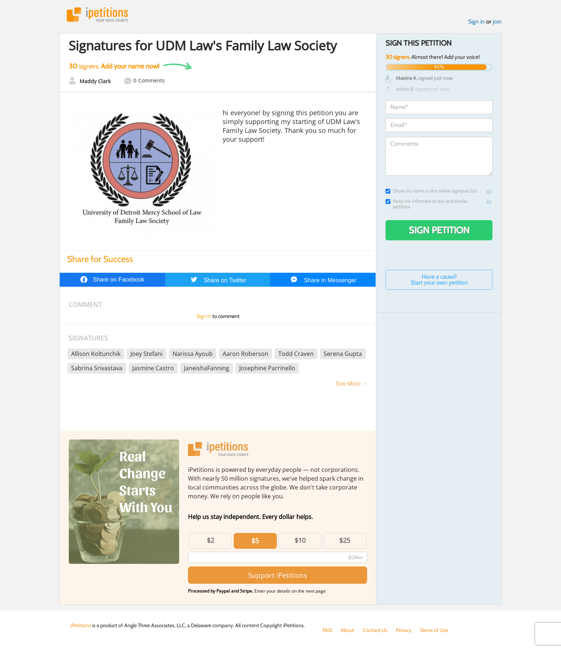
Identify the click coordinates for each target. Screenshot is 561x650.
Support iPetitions (277, 575)
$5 (255, 540)
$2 (210, 540)
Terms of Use (434, 630)
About (347, 630)
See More (348, 384)
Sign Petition (439, 230)
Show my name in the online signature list (431, 191)
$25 (344, 540)
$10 (300, 540)
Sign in (476, 21)
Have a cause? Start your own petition (439, 279)
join (497, 21)
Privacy (403, 630)
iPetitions (97, 14)
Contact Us (375, 630)
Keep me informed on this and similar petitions (426, 203)
